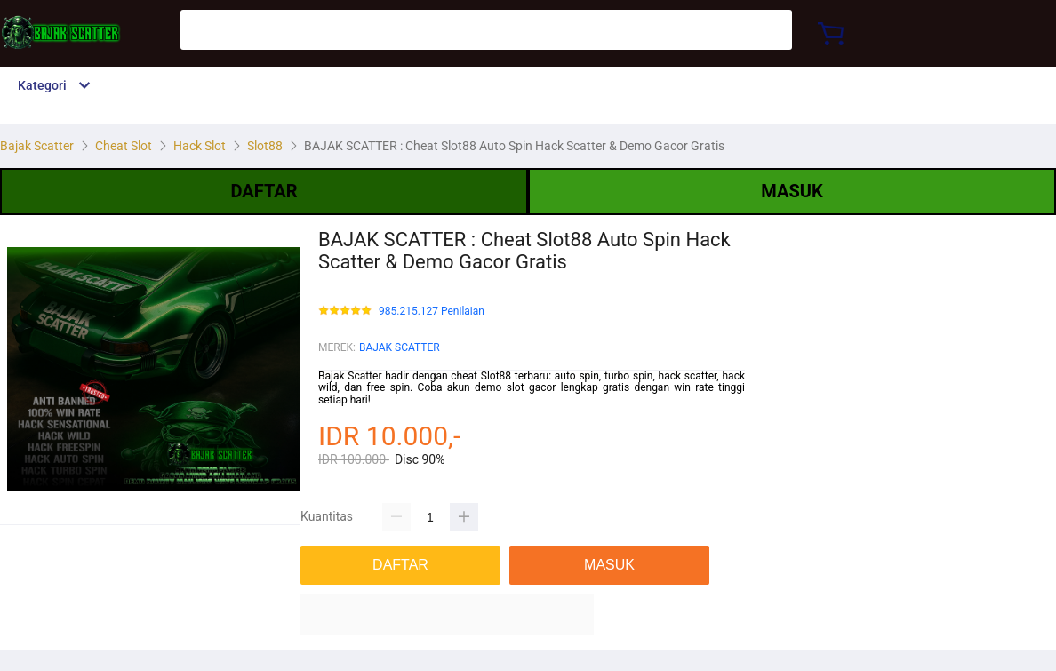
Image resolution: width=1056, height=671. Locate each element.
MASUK (791, 191)
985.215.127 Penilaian (431, 311)
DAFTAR (263, 191)
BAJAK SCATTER (399, 347)
